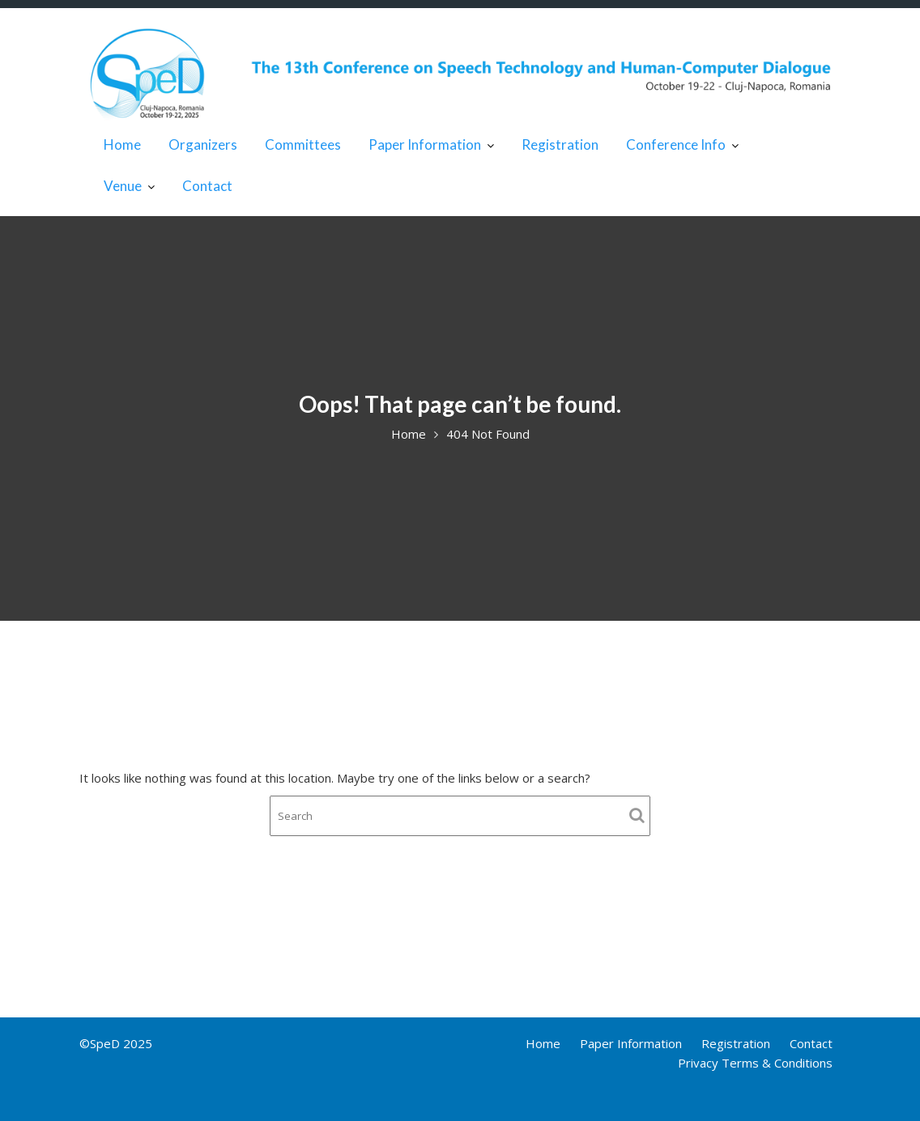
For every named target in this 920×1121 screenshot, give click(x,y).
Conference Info (676, 144)
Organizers (202, 144)
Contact (207, 185)
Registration (560, 144)
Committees (303, 144)
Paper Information (424, 144)
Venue (123, 185)
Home (122, 144)
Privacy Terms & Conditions (755, 1063)
